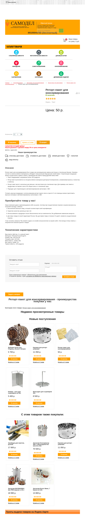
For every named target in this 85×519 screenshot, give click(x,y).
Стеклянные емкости (16, 55)
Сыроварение (16, 77)
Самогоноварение (38, 66)
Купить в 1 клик (27, 142)
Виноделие (16, 66)
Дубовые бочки (61, 55)
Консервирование (61, 66)
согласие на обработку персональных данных (41, 276)
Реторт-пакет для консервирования (34, 308)
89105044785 (34, 32)
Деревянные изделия (61, 77)
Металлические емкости (38, 55)
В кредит (43, 142)
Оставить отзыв (69, 277)
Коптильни (39, 77)
